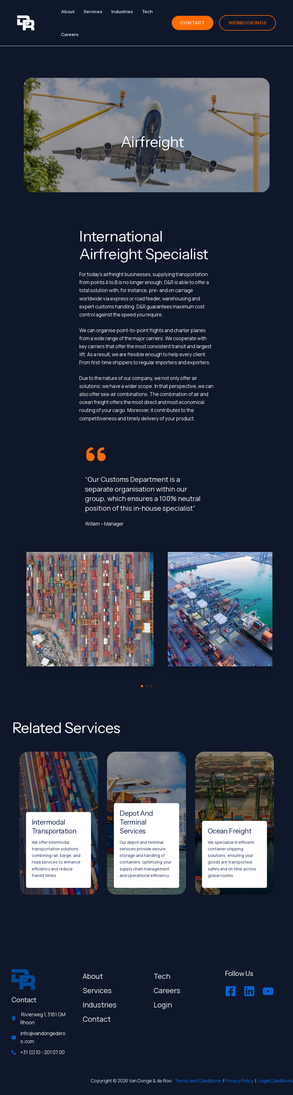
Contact (97, 1019)
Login (163, 1005)
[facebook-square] (231, 991)
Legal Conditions (275, 1081)
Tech (162, 976)
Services (97, 990)
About (93, 976)
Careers (167, 990)
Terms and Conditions (198, 1081)
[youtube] (268, 991)
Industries (99, 1005)
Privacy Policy (239, 1081)
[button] (192, 23)
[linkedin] (249, 991)
